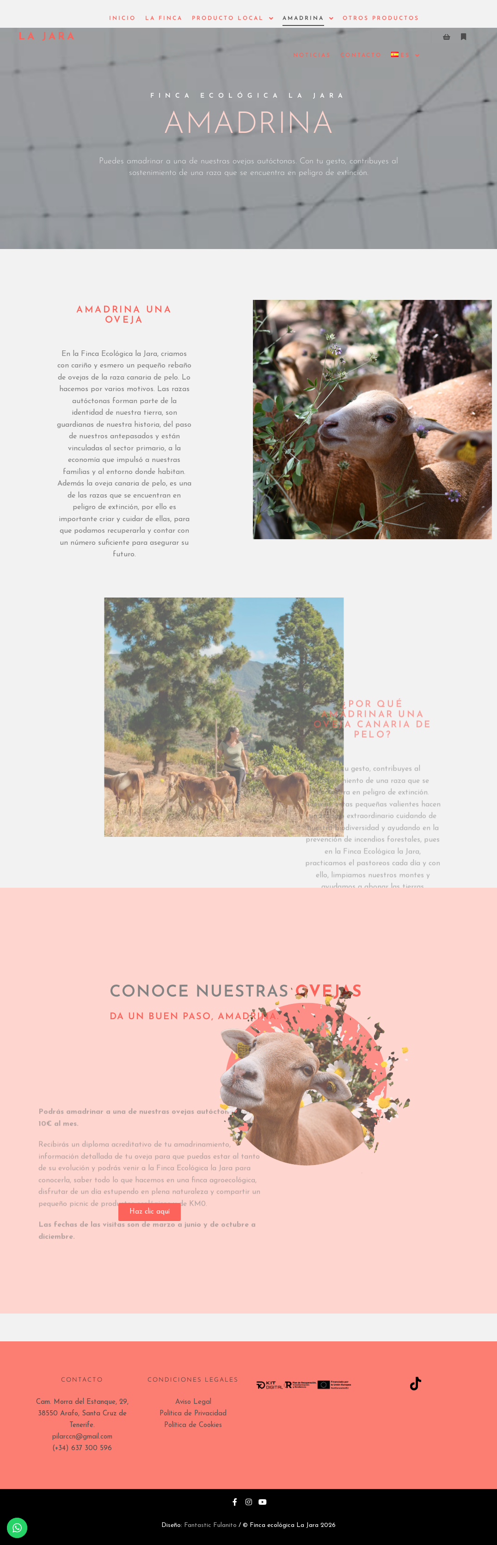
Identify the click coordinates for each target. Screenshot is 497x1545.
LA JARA (47, 36)
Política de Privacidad (193, 1413)
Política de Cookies (193, 1425)
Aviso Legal (193, 1402)
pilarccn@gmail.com (82, 1436)
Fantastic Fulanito (210, 1525)
